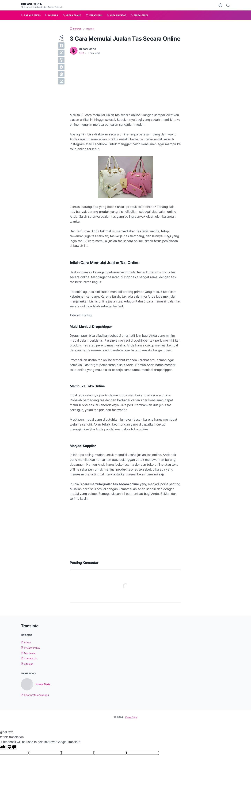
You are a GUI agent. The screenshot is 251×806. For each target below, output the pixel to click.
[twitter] (61, 53)
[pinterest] (61, 74)
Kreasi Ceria (32, 4)
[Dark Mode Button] (220, 5)
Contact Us (30, 658)
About (27, 642)
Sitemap (28, 663)
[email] (61, 81)
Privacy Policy (32, 647)
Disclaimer (29, 653)
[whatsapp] (61, 60)
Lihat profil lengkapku (37, 695)
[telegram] (61, 67)
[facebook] (61, 45)
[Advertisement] (125, 83)
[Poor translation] (11, 747)
